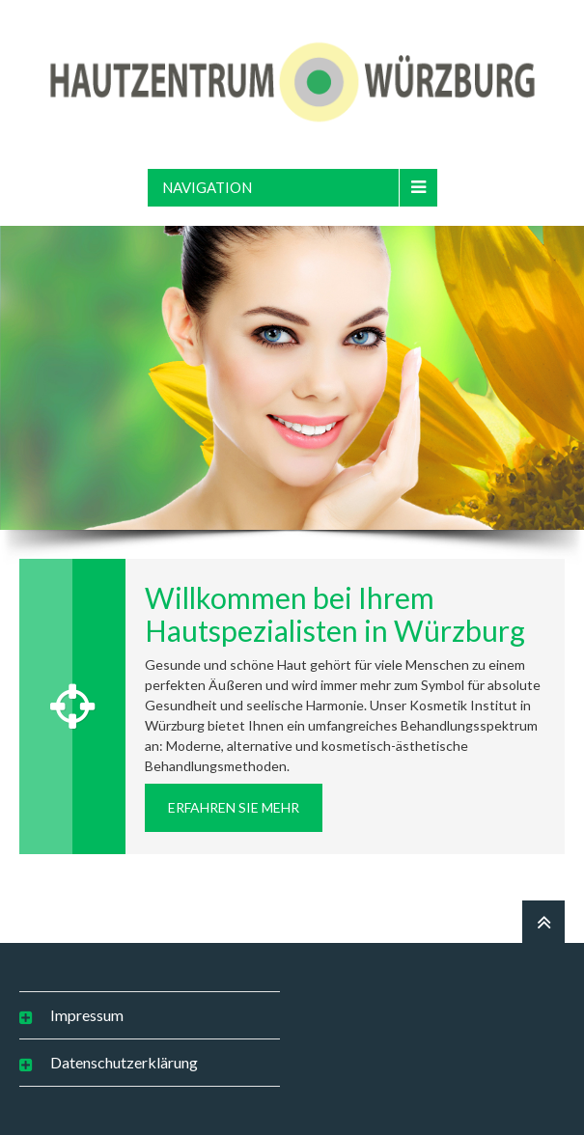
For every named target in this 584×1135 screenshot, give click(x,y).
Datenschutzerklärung (124, 1062)
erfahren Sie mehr (233, 807)
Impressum (87, 1015)
